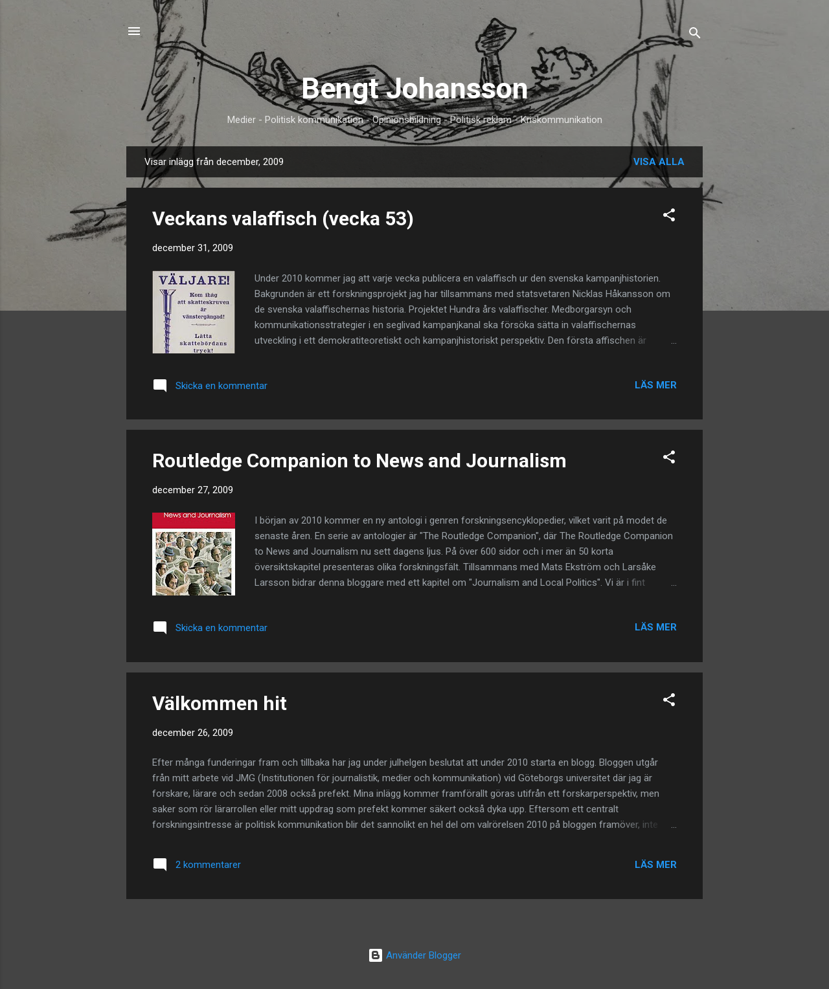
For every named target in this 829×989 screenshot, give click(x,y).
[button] (669, 217)
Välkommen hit (219, 703)
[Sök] (695, 35)
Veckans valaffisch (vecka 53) (283, 218)
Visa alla (659, 162)
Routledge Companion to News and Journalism (359, 460)
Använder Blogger (414, 955)
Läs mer (656, 385)
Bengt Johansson (414, 88)
